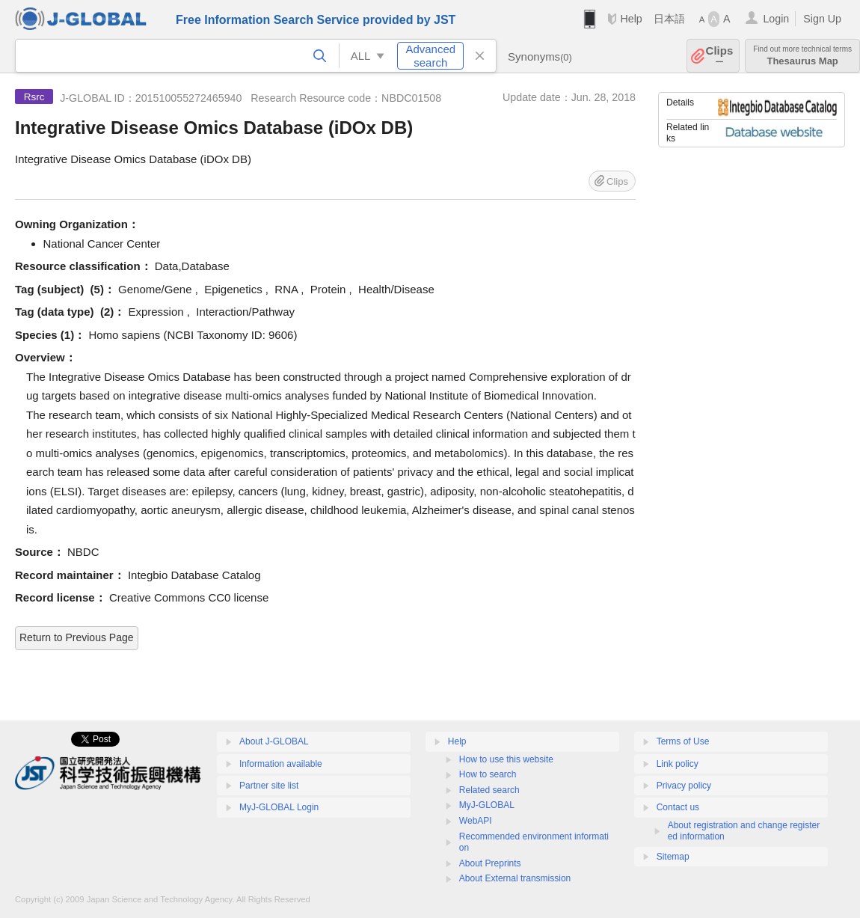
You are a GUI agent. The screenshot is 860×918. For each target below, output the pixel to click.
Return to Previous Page (76, 637)
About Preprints (490, 863)
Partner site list (268, 785)
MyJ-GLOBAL (487, 805)
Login (776, 19)
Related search (489, 790)
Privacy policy (684, 785)
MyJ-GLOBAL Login (279, 807)
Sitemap (673, 856)
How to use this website (506, 759)
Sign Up (822, 19)
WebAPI (475, 821)
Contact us (678, 807)
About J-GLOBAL (274, 741)
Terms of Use (683, 741)
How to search (488, 774)
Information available (280, 764)
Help (631, 19)
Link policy (677, 764)
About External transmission (515, 878)
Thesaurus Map (802, 56)
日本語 (669, 19)
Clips (720, 55)
